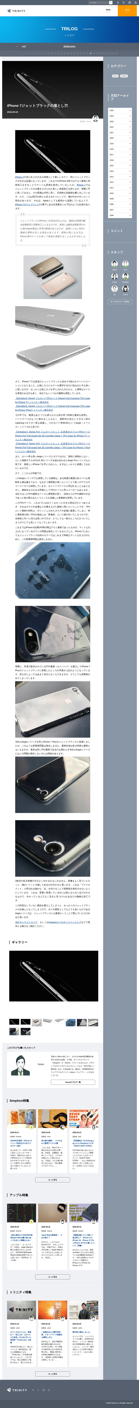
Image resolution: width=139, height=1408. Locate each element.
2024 (112, 116)
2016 (112, 160)
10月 (24, 47)
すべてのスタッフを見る (120, 301)
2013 (112, 177)
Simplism (56, 1063)
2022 (112, 127)
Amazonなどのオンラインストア (65, 922)
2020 (112, 138)
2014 (112, 171)
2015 (112, 166)
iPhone (115, 76)
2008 (112, 204)
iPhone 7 (19, 177)
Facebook (117, 3)
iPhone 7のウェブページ (27, 204)
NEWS (108, 11)
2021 (112, 132)
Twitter (123, 3)
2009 (112, 199)
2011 (112, 188)
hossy (89, 121)
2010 (112, 193)
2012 (112, 182)
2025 (112, 110)
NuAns (67, 1063)
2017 (112, 155)
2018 (112, 149)
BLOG (127, 11)
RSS (136, 3)
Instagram (130, 2)
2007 (112, 210)
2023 (112, 121)
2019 (112, 144)
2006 (112, 215)
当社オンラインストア (26, 922)
